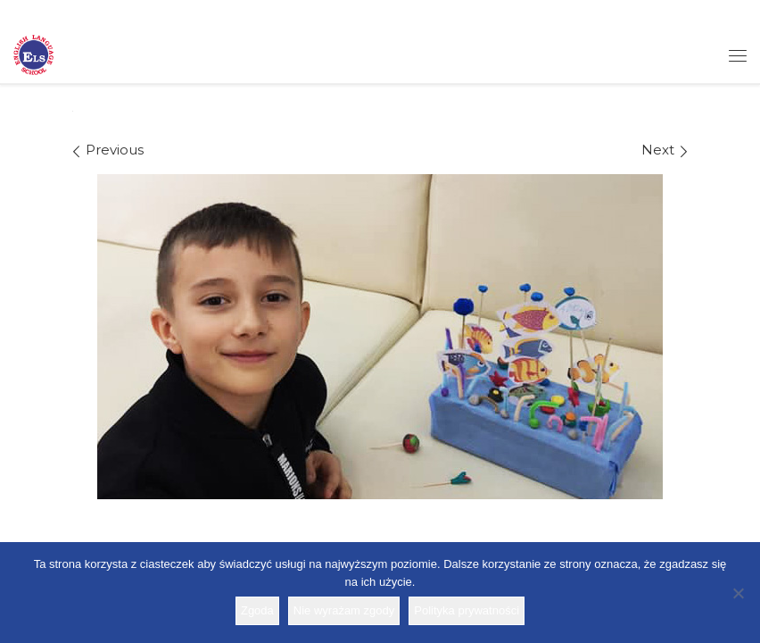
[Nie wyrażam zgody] (738, 593)
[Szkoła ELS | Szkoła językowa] (33, 53)
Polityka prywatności (466, 610)
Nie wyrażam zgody (343, 610)
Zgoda (257, 610)
